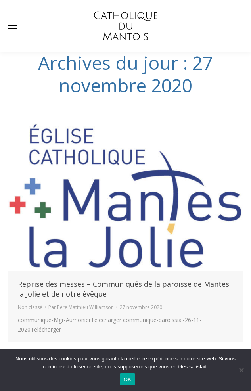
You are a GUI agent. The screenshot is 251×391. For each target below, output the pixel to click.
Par (81, 307)
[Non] (241, 370)
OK (127, 379)
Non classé (30, 307)
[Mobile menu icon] (12, 26)
